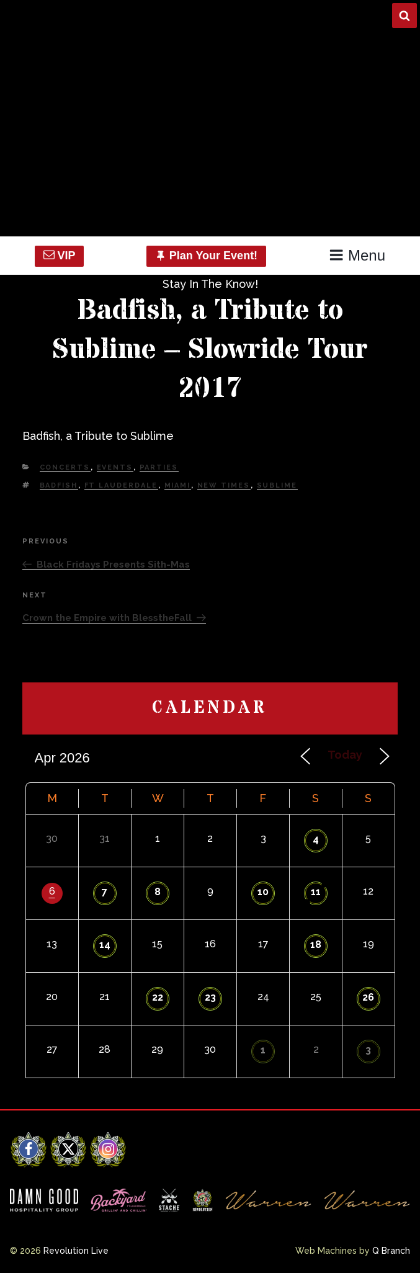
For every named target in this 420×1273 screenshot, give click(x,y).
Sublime (277, 485)
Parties (159, 467)
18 (315, 944)
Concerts (65, 467)
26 (368, 997)
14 (104, 944)
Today (345, 754)
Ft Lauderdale (121, 485)
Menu (357, 255)
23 (210, 997)
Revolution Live (76, 1251)
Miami (177, 485)
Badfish (59, 485)
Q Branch (391, 1251)
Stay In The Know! (210, 283)
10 (263, 892)
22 (157, 997)
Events (115, 467)
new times (224, 485)
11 (316, 892)
